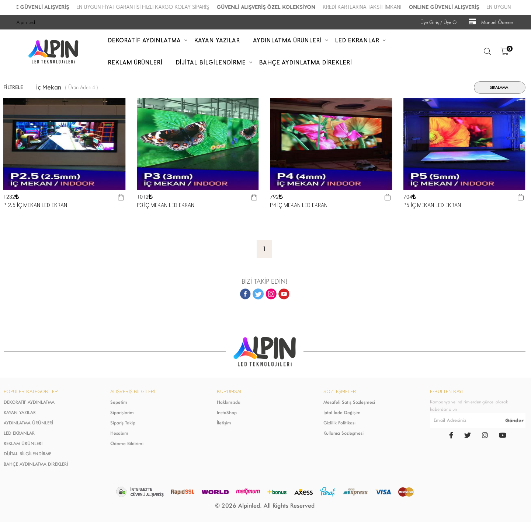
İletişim (224, 422)
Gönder (514, 420)
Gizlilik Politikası (339, 422)
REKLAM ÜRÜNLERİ (23, 443)
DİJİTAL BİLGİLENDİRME (27, 453)
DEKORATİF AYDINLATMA (29, 402)
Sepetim (118, 402)
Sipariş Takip (122, 422)
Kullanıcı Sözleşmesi (343, 433)
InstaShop (227, 412)
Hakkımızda (228, 402)
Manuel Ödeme (491, 21)
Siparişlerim (122, 412)
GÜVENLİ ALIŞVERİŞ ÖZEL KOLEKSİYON (339, 7)
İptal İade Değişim (342, 412)
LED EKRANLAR (19, 433)
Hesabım (119, 433)
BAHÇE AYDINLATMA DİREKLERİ (36, 464)
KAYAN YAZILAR (20, 412)
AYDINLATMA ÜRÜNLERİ (28, 422)
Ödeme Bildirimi (126, 443)
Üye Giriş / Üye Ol (439, 22)
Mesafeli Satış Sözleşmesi (349, 402)
